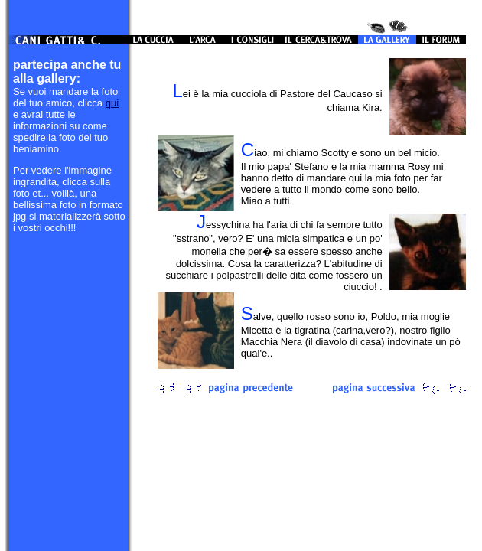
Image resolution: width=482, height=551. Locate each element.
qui (112, 103)
